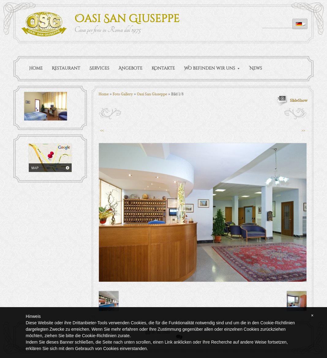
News (256, 68)
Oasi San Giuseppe (126, 19)
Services (99, 68)
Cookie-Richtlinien (99, 335)
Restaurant (66, 68)
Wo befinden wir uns (211, 68)
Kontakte (163, 68)
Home (36, 68)
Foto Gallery (123, 93)
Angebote (130, 68)
